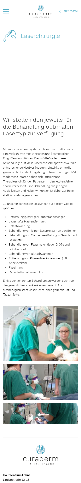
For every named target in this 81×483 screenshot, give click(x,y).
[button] (6, 11)
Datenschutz (53, 472)
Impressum (71, 472)
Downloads (35, 472)
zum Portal (68, 11)
